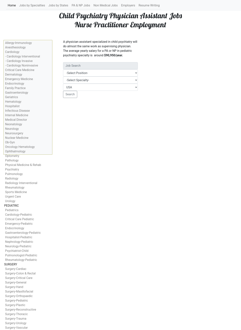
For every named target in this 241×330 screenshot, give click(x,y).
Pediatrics (11, 210)
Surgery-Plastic (15, 305)
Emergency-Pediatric (19, 223)
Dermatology (13, 74)
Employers (128, 5)
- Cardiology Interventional (22, 56)
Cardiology (12, 52)
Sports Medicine (16, 192)
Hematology (13, 101)
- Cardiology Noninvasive (21, 65)
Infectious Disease (17, 110)
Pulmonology (14, 174)
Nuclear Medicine (16, 138)
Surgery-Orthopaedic (19, 296)
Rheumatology (14, 187)
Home (12, 5)
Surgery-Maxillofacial (19, 291)
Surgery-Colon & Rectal (20, 273)
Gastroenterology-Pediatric (23, 233)
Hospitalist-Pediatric (18, 237)
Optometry (12, 156)
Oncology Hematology (20, 147)
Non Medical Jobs (105, 5)
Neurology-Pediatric (18, 246)
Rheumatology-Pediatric (21, 260)
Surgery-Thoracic (16, 314)
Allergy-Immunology (18, 43)
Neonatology (13, 124)
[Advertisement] (100, 128)
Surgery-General (15, 282)
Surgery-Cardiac (15, 269)
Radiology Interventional (21, 183)
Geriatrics (11, 97)
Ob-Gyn (10, 142)
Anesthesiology (15, 47)
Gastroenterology (16, 92)
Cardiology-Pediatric (18, 214)
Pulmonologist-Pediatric (21, 255)
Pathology (11, 160)
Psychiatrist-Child (16, 251)
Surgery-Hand (14, 287)
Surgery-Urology (15, 323)
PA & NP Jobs (81, 5)
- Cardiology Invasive (19, 61)
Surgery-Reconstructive (20, 309)
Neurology (12, 129)
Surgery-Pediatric (16, 300)
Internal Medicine (16, 115)
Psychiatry (12, 169)
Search (70, 94)
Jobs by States (58, 5)
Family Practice (15, 88)
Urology (10, 201)
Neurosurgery (14, 133)
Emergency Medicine (19, 79)
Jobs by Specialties (32, 5)
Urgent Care (13, 196)
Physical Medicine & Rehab (23, 165)
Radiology (11, 178)
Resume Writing (149, 5)
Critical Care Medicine (19, 70)
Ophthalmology (15, 151)
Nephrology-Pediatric (19, 242)
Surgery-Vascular (16, 327)
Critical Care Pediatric (19, 219)
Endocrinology (14, 83)
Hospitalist (12, 106)
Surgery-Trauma (15, 318)
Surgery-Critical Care (18, 278)
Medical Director (16, 119)
